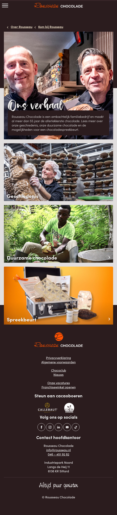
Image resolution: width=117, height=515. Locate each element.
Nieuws (58, 374)
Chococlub (58, 370)
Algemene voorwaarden (58, 362)
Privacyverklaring (58, 358)
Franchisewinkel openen (59, 387)
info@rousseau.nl (58, 450)
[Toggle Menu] (5, 5)
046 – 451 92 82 (58, 454)
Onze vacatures (58, 383)
